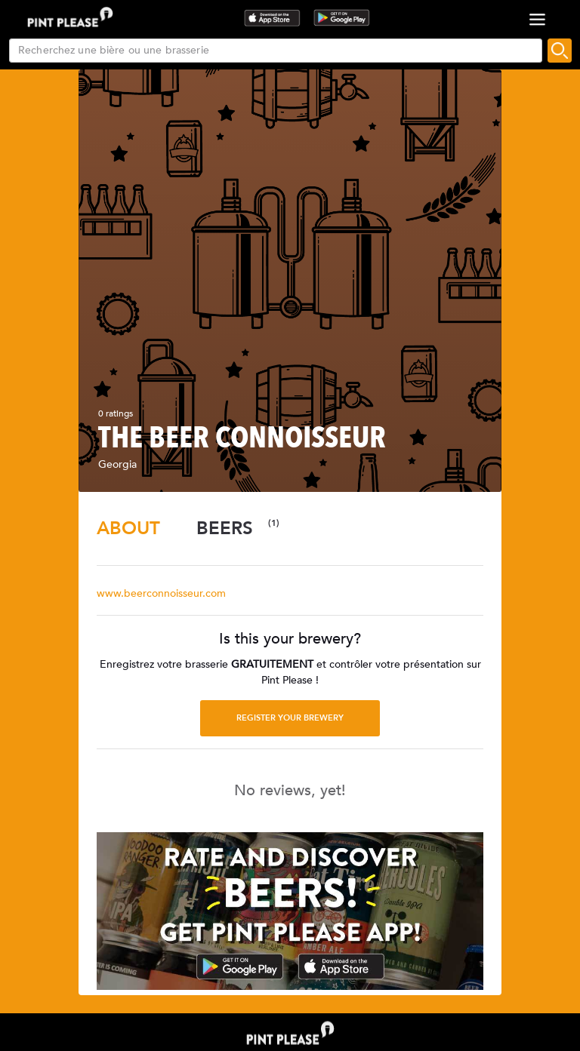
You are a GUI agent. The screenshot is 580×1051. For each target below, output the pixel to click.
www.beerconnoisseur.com (161, 593)
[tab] (128, 528)
